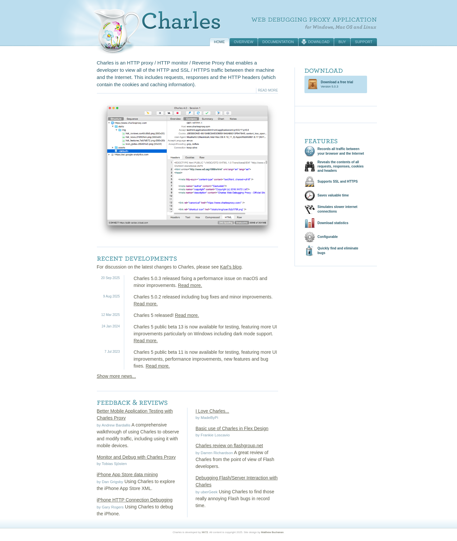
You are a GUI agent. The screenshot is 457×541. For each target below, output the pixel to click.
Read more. (190, 285)
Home (219, 42)
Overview (243, 42)
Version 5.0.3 (337, 84)
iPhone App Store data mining (127, 474)
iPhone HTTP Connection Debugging (135, 499)
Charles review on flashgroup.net (229, 445)
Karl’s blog (231, 267)
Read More (268, 90)
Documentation (278, 42)
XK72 (205, 532)
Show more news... (116, 376)
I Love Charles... (212, 411)
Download (318, 42)
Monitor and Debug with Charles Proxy (136, 457)
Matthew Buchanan (272, 532)
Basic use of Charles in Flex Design (232, 428)
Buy (342, 42)
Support (363, 42)
